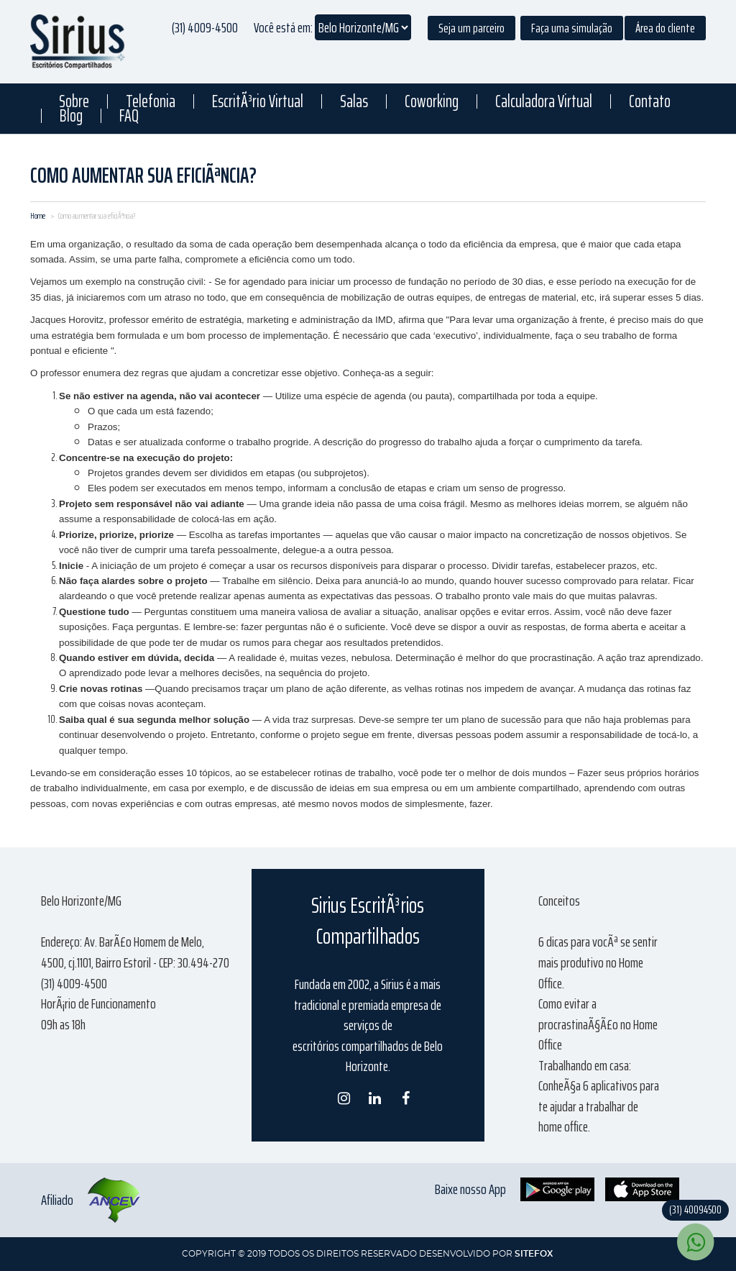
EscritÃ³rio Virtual (257, 101)
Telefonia (150, 101)
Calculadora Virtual (543, 101)
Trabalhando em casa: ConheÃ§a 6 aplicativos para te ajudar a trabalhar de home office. (598, 1096)
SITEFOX (534, 1253)
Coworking (432, 101)
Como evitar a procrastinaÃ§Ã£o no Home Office (598, 1024)
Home (37, 215)
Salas (354, 101)
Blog (71, 116)
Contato (650, 101)
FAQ (129, 116)
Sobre (74, 101)
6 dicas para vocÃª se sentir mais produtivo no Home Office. (598, 962)
